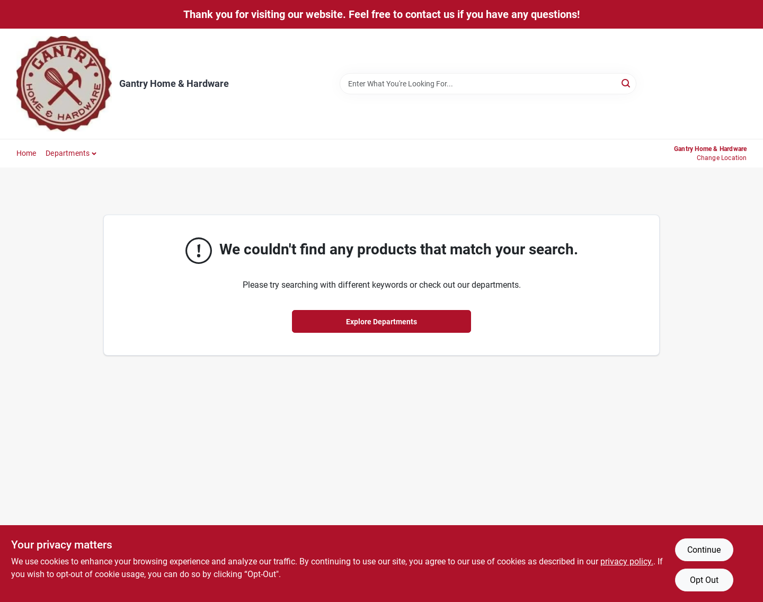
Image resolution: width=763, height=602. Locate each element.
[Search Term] (488, 83)
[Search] (626, 83)
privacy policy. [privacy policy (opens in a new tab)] (626, 561)
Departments (68, 153)
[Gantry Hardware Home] (64, 83)
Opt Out (704, 580)
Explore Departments (381, 321)
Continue (704, 550)
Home (26, 153)
